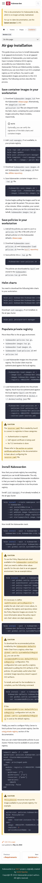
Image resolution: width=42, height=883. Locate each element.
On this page (8, 39)
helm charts (25, 130)
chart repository (26, 618)
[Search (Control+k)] (38, 3)
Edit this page (8, 842)
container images (14, 133)
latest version (10, 23)
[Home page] (4, 29)
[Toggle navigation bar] (3, 3)
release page (23, 101)
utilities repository (15, 173)
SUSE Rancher (22, 872)
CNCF (17, 869)
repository (31, 249)
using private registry (10, 731)
